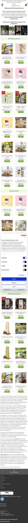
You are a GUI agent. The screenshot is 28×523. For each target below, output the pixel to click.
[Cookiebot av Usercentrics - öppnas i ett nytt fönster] (21, 235)
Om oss (2, 482)
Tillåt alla (14, 279)
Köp (7, 62)
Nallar (1, 485)
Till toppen (14, 471)
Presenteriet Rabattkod (5, 484)
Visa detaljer (21, 275)
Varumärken (2, 478)
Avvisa (14, 286)
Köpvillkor (2, 480)
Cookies (2, 476)
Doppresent (2, 487)
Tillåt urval (14, 282)
